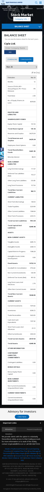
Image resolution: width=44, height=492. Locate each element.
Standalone (12, 59)
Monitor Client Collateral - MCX (12, 458)
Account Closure (21, 456)
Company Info (21, 19)
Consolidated (26, 59)
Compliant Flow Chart (20, 451)
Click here (22, 416)
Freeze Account (33, 456)
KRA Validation (32, 453)
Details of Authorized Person (15, 449)
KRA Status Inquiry (18, 453)
